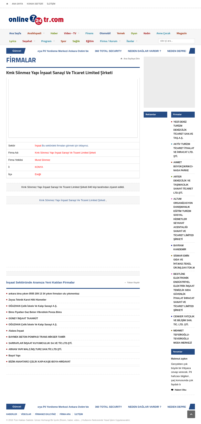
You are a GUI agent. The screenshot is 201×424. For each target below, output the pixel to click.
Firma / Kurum (110, 41)
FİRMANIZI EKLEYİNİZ (45, 414)
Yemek (121, 33)
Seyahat (28, 41)
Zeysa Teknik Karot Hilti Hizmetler (28, 299)
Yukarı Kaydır (132, 282)
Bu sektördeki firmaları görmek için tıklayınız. (65, 145)
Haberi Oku (178, 390)
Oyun (134, 33)
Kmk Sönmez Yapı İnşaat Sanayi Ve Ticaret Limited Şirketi (72, 200)
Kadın (146, 33)
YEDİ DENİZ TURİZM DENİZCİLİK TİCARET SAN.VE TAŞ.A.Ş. (183, 129)
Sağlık (76, 41)
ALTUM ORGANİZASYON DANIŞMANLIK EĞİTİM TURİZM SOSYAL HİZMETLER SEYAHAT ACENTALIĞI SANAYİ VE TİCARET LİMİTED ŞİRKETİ (184, 219)
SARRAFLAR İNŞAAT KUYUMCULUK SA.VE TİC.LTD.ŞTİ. (40, 343)
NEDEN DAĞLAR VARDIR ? (145, 51)
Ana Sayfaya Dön (130, 58)
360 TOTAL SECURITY (108, 51)
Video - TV (71, 34)
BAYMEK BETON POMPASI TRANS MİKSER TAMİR (37, 337)
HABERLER (11, 414)
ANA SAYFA (17, 4)
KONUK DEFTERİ (35, 4)
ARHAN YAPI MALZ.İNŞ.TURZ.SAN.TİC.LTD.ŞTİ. (35, 349)
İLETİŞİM (51, 4)
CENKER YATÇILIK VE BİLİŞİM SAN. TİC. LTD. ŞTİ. (184, 320)
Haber (54, 33)
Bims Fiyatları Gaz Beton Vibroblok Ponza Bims (35, 312)
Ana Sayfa (15, 33)
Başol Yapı (14, 355)
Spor (63, 41)
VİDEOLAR (26, 414)
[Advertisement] (73, 108)
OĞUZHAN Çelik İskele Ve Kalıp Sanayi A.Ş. (33, 306)
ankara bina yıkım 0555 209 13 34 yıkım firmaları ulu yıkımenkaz (44, 293)
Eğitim (90, 41)
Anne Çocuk (163, 33)
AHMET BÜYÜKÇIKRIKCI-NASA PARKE (183, 166)
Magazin (182, 33)
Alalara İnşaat (16, 330)
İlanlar (132, 41)
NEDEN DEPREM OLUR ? (183, 51)
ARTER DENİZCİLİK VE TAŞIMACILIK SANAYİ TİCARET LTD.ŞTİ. (183, 184)
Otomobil (105, 33)
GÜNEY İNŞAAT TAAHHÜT (23, 318)
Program (48, 41)
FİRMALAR (21, 60)
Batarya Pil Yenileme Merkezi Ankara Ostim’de (61, 51)
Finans (89, 33)
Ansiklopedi (35, 34)
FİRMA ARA (65, 414)
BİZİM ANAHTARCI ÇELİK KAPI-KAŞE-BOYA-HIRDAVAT (40, 361)
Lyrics (12, 41)
